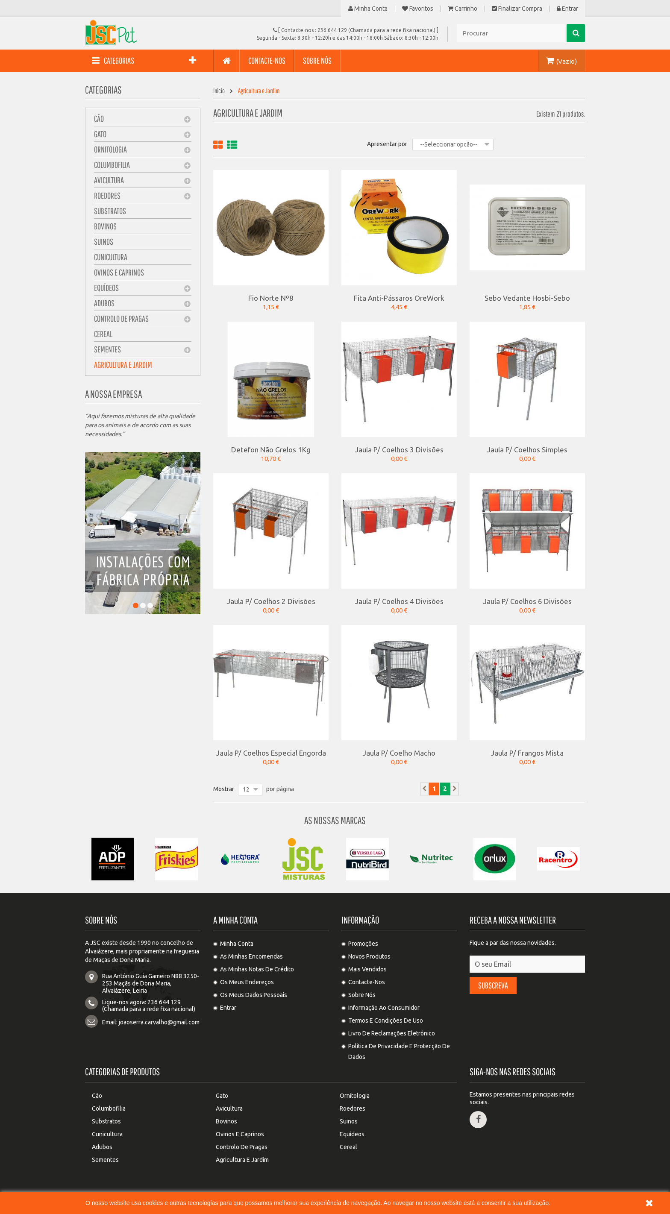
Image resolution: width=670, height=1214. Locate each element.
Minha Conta (368, 9)
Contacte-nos (366, 982)
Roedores (107, 195)
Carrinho (462, 9)
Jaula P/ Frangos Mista (527, 753)
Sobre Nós (362, 994)
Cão (99, 118)
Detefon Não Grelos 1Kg (271, 449)
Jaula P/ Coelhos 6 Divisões (527, 601)
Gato (100, 134)
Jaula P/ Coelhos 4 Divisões (399, 601)
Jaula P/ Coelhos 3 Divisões (399, 449)
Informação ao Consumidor (384, 1007)
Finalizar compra (517, 9)
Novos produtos (369, 956)
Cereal (103, 334)
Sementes (107, 349)
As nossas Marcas (335, 820)
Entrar (567, 9)
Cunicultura (110, 257)
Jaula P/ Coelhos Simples (527, 449)
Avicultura (109, 180)
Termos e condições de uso (385, 1020)
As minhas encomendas (251, 956)
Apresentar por (387, 144)
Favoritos (417, 9)
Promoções (363, 943)
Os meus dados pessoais (253, 994)
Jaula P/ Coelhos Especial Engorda (271, 753)
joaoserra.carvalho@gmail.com (159, 1022)
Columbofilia (112, 165)
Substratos (110, 211)
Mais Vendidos (367, 969)
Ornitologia (110, 149)
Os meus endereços (247, 982)
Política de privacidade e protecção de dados (399, 1051)
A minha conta (235, 920)
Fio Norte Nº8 (271, 298)
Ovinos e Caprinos (119, 272)
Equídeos (106, 288)
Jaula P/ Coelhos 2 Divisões (271, 601)
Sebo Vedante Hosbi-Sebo (527, 298)
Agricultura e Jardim (123, 364)
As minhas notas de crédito (257, 969)
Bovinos (105, 226)
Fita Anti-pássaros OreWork (399, 298)
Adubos (104, 303)
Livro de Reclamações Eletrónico (391, 1033)
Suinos (103, 241)
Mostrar (223, 789)
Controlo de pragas (121, 318)
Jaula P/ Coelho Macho (399, 753)
